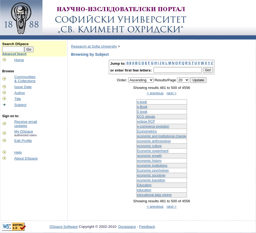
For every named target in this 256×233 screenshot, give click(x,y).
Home (19, 60)
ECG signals (146, 117)
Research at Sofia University (94, 46)
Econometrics (147, 131)
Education (144, 185)
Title (17, 99)
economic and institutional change (161, 136)
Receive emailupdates (25, 124)
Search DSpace (15, 44)
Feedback (147, 227)
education (144, 190)
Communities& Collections (25, 79)
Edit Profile (23, 141)
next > (172, 93)
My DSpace (23, 131)
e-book (142, 102)
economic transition (151, 180)
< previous (155, 93)
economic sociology (151, 175)
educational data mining (154, 195)
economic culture (149, 146)
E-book (142, 112)
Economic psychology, (153, 170)
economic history (149, 161)
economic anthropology (154, 141)
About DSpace (26, 158)
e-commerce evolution (153, 126)
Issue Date (23, 87)
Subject (20, 105)
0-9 (128, 63)
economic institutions (152, 165)
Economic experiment (152, 151)
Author (19, 93)
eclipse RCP (146, 121)
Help (18, 152)
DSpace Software (64, 227)
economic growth (149, 156)
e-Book (142, 107)
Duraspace (127, 227)
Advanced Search (14, 53)
